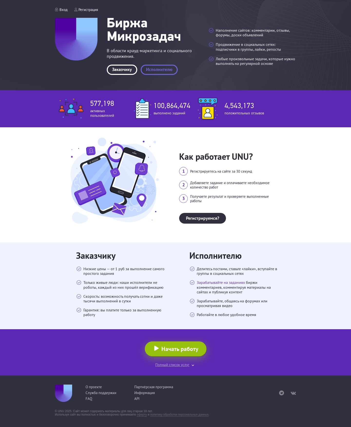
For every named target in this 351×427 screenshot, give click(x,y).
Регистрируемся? (202, 218)
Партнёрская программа (153, 387)
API (136, 398)
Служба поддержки (101, 392)
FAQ (89, 398)
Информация (144, 392)
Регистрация (88, 9)
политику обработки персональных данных (179, 414)
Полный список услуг (172, 364)
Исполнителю (159, 69)
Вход (63, 9)
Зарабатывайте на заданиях (221, 282)
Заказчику (122, 69)
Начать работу (179, 349)
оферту (142, 414)
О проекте (94, 387)
